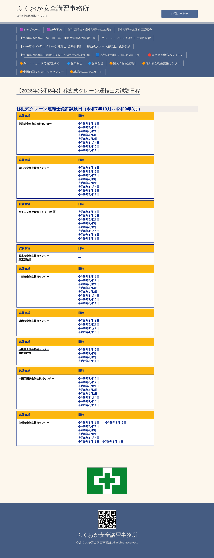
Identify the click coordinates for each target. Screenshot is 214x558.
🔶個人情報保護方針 (122, 63)
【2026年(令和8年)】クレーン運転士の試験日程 (50, 46)
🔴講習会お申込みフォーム (166, 55)
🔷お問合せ (95, 63)
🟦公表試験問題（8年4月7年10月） (119, 55)
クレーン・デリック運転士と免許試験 (126, 38)
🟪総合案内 (54, 29)
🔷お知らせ (74, 63)
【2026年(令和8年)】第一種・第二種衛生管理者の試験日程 (58, 38)
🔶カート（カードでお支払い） (40, 63)
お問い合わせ (179, 13)
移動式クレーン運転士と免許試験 (108, 46)
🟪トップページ (30, 29)
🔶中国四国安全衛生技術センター (42, 71)
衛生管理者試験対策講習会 (134, 29)
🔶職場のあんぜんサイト (86, 71)
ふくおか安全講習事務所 (52, 8)
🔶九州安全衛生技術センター (161, 63)
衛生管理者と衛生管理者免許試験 (89, 29)
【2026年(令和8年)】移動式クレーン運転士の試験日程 (55, 55)
